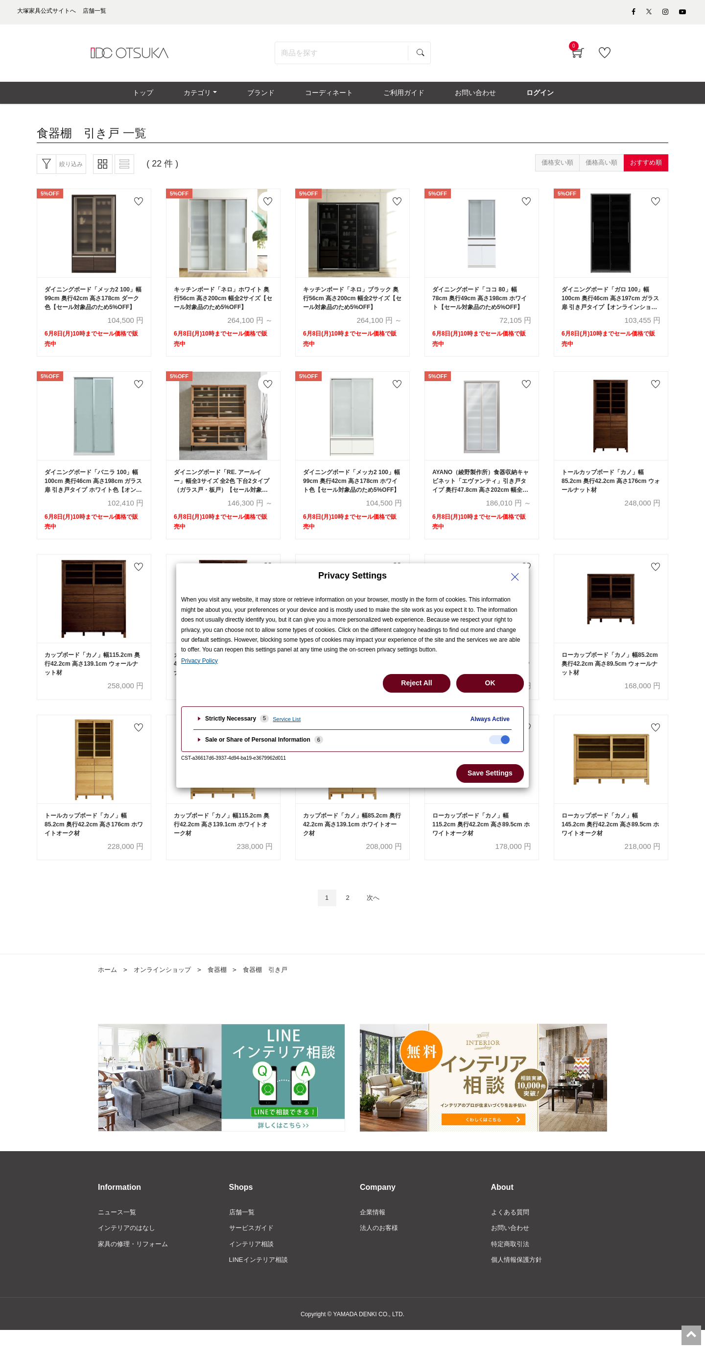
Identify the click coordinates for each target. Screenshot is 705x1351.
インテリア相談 (253, 1263)
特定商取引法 (511, 1263)
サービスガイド (253, 1247)
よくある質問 (511, 1230)
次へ (375, 915)
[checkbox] (499, 739)
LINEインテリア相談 (260, 1280)
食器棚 (223, 987)
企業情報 (373, 1230)
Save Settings (490, 773)
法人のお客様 (380, 1247)
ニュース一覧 (118, 1230)
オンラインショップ (166, 987)
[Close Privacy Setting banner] (515, 577)
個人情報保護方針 (518, 1280)
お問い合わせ (511, 1247)
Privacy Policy (199, 660)
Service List (287, 719)
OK (490, 683)
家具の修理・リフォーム (135, 1263)
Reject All (416, 683)
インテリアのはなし (129, 1247)
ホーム (108, 987)
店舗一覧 (243, 1230)
